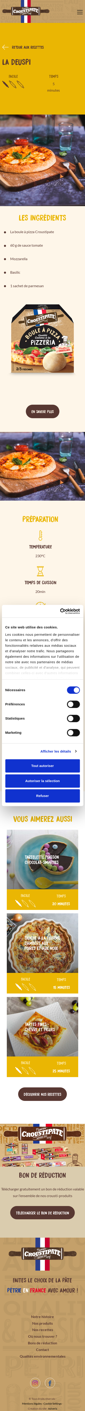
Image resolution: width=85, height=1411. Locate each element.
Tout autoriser (42, 766)
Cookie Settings (53, 1403)
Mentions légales (32, 1403)
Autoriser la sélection (42, 781)
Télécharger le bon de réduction (42, 1212)
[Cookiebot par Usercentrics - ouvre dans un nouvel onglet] (60, 611)
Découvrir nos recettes (42, 1094)
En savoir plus (43, 411)
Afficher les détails (55, 751)
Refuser (42, 796)
